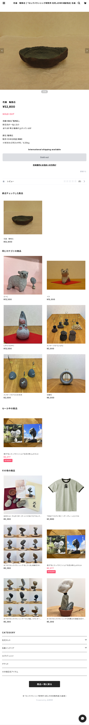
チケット (5, 664)
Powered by (44, 700)
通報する (83, 171)
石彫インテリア (8, 648)
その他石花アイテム (10, 672)
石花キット (6, 640)
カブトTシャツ (8, 656)
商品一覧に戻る (44, 684)
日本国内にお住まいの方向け (44, 165)
